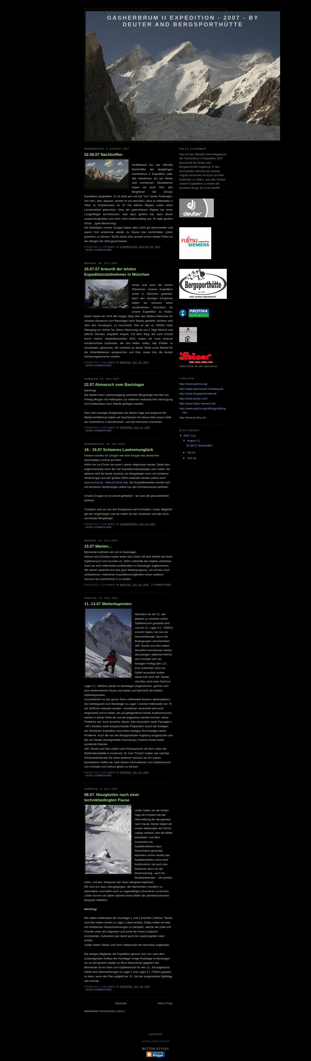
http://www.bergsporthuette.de (198, 393)
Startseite (121, 1003)
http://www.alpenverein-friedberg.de (201, 388)
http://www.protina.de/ (192, 417)
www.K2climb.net (116, 482)
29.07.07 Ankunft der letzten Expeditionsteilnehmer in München (116, 272)
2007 (187, 435)
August (192, 440)
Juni (190, 458)
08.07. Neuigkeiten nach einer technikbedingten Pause (111, 797)
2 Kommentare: (162, 585)
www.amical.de (93, 482)
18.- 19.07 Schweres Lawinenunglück (118, 450)
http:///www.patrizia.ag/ (193, 384)
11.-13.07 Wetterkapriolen (108, 604)
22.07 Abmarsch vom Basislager (114, 384)
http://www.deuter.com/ (193, 398)
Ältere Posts (165, 1003)
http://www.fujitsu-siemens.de (197, 403)
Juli (189, 452)
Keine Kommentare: (99, 250)
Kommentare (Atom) (112, 1011)
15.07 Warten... (98, 546)
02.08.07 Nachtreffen (103, 154)
